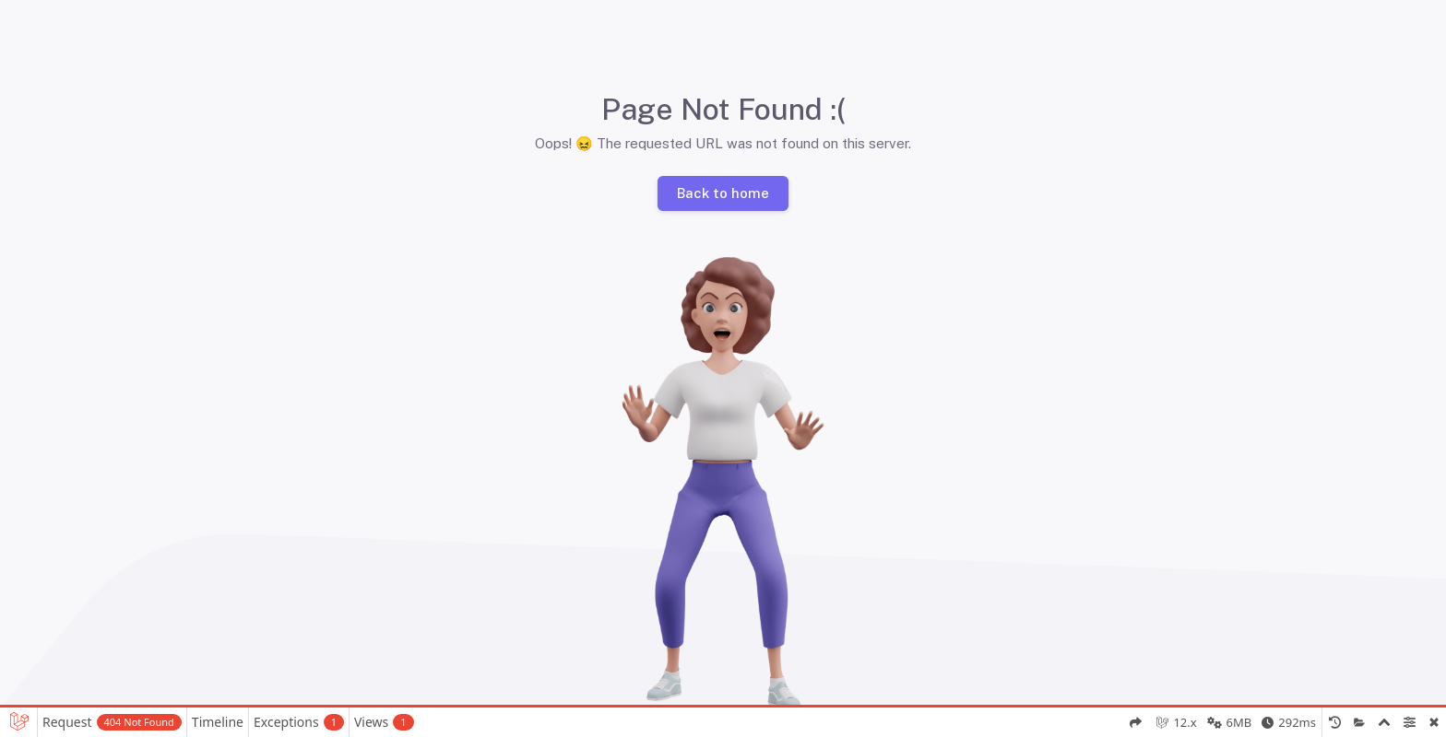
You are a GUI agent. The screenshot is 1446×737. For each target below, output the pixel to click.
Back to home (723, 192)
